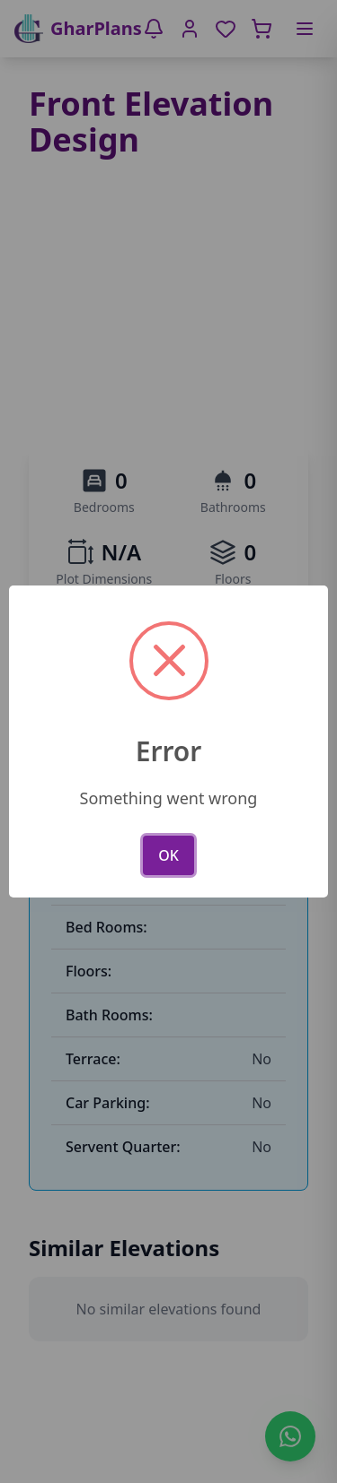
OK (168, 855)
